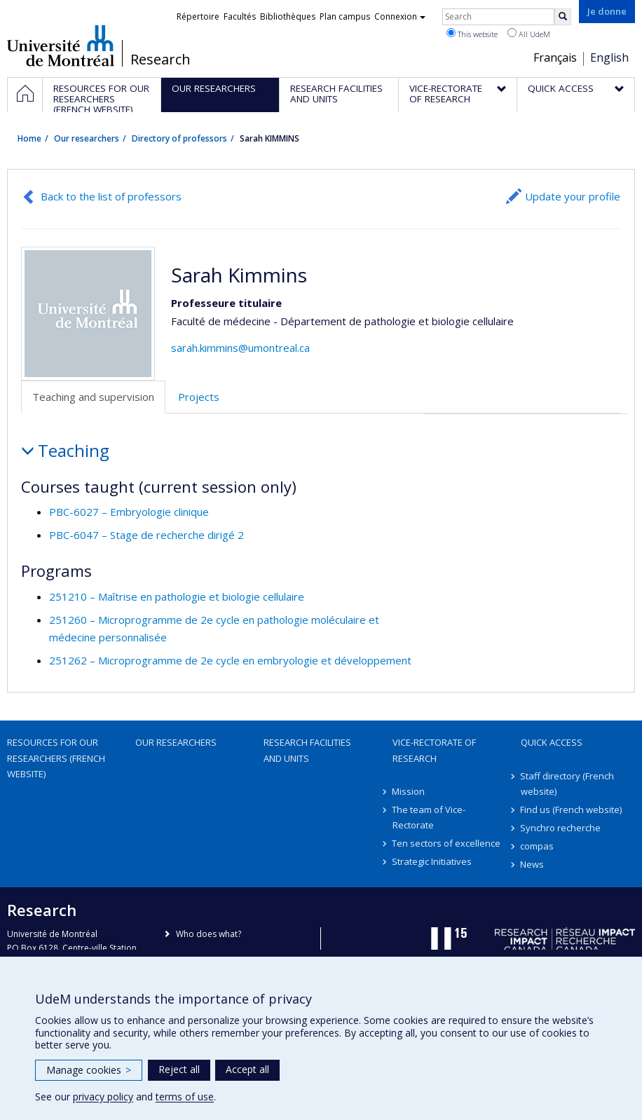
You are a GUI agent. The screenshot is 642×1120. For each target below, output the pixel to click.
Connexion (399, 16)
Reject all (179, 1069)
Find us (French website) (571, 809)
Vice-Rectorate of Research (434, 750)
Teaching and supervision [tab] (93, 397)
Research (160, 60)
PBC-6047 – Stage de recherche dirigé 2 (146, 535)
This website (472, 33)
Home (29, 138)
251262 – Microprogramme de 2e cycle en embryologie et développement (230, 660)
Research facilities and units (307, 750)
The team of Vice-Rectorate (429, 817)
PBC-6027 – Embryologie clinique (129, 512)
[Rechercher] (562, 16)
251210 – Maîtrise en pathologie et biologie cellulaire (176, 596)
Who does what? (208, 934)
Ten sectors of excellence (446, 843)
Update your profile (572, 196)
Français (555, 57)
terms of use (185, 1096)
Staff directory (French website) (568, 784)
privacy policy (103, 1096)
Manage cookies (88, 1070)
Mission (408, 791)
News (533, 864)
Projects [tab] (198, 397)
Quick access (551, 742)
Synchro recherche (561, 827)
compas (537, 846)
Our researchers (86, 138)
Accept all (247, 1069)
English (609, 57)
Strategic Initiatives (432, 861)
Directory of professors (179, 138)
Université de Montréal (60, 46)
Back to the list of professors (111, 196)
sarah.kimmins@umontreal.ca (240, 348)
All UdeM (528, 33)
